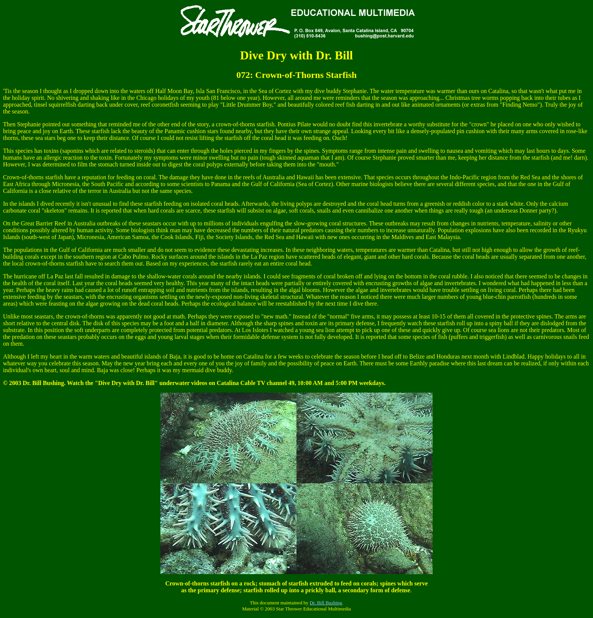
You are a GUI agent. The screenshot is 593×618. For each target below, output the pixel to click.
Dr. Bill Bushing (326, 603)
